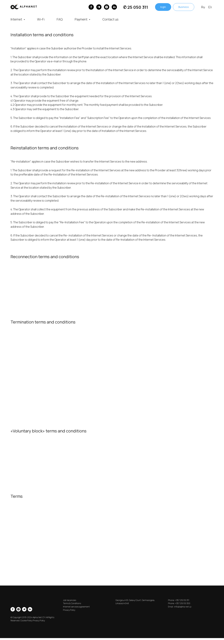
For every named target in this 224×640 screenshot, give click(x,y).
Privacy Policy (69, 609)
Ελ (210, 7)
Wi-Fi (40, 19)
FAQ (59, 19)
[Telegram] (99, 7)
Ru (203, 7)
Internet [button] (16, 19)
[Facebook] (91, 7)
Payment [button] (81, 19)
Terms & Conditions (72, 603)
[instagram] (106, 7)
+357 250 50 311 (182, 600)
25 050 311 (137, 7)
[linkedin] (114, 7)
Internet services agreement (76, 606)
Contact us (110, 19)
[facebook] (12, 609)
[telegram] (24, 609)
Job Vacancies (69, 600)
